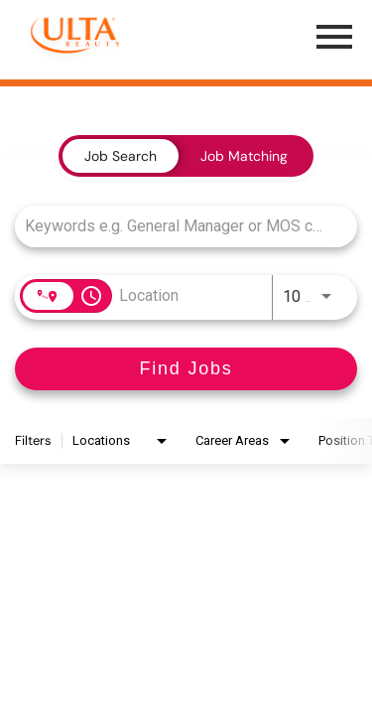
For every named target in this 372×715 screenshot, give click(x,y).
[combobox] (176, 226)
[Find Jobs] (186, 369)
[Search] (186, 369)
